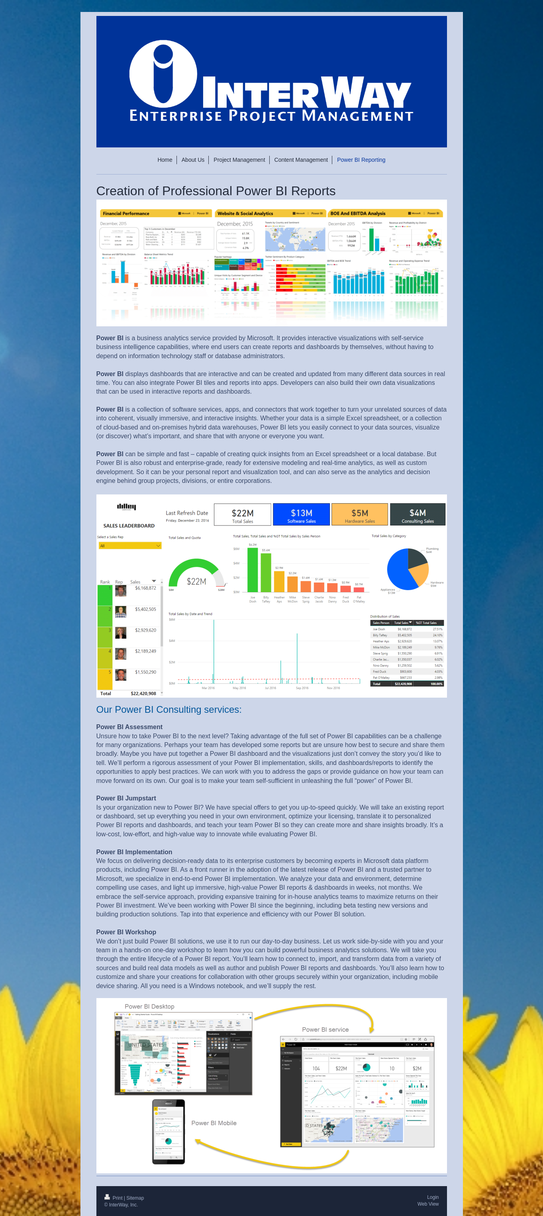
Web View (428, 1204)
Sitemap (135, 1198)
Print (114, 1198)
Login (433, 1197)
